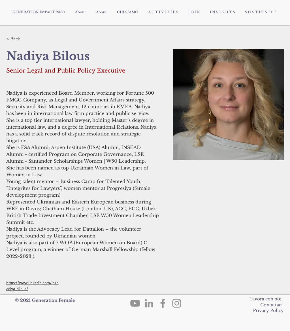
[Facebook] (163, 303)
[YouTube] (135, 303)
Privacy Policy (268, 310)
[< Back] (17, 39)
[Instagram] (177, 303)
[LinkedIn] (149, 303)
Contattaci (271, 304)
